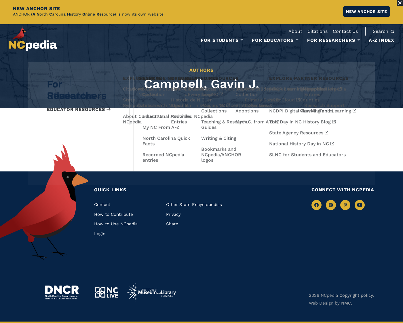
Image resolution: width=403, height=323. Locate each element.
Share (172, 223)
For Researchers (331, 40)
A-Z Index (381, 40)
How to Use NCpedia (116, 223)
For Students (220, 40)
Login (99, 233)
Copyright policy (356, 295)
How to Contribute (113, 214)
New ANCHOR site (366, 11)
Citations (317, 31)
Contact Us (345, 31)
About (295, 31)
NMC (346, 303)
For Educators (272, 40)
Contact (102, 204)
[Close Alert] (400, 3)
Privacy (173, 214)
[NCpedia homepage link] (33, 39)
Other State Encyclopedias (194, 204)
